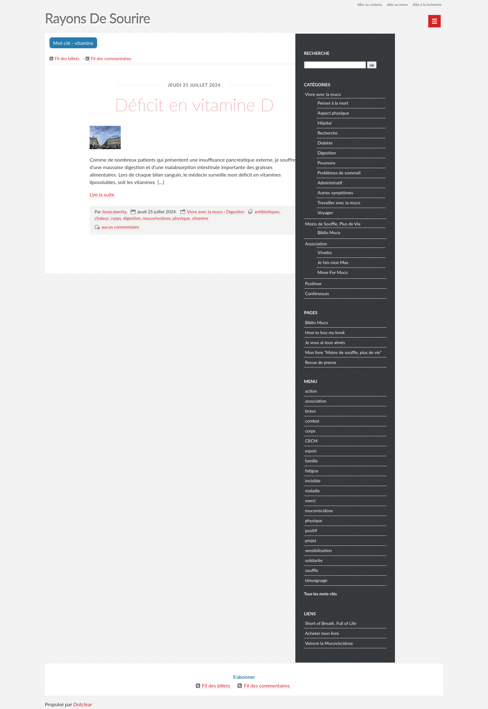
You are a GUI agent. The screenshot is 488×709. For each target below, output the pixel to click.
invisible (362, 479)
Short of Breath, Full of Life (380, 622)
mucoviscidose (157, 218)
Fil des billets (67, 59)
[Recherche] (383, 64)
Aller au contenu (364, 4)
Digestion (235, 212)
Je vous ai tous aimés (374, 341)
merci (359, 499)
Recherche (365, 52)
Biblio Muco (378, 231)
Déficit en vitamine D (194, 104)
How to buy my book (374, 331)
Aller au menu (393, 4)
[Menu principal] (434, 21)
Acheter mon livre (371, 632)
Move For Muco (382, 271)
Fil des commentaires (112, 59)
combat (361, 420)
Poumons (375, 162)
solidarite (363, 559)
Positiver (362, 282)
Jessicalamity (114, 212)
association (364, 400)
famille (360, 459)
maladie (361, 489)
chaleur (102, 218)
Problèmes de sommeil (388, 172)
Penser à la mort (382, 102)
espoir (360, 449)
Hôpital (374, 122)
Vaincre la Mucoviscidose (378, 642)
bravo (359, 410)
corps (115, 218)
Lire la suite (102, 195)
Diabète (374, 142)
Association (365, 242)
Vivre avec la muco (205, 212)
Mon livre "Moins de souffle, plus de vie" (392, 351)
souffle (360, 569)
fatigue (361, 469)
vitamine (200, 218)
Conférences (366, 292)
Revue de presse (369, 361)
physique (181, 218)
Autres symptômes (384, 192)
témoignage (365, 579)
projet (359, 539)
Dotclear (82, 703)
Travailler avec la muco (388, 202)
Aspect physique (382, 112)
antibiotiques (267, 212)
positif (360, 529)
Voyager (374, 212)
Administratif (379, 182)
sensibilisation (367, 549)
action (360, 390)
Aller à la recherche (425, 4)
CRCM (360, 439)
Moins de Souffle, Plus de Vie (382, 222)
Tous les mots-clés (369, 592)
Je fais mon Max (382, 261)
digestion (132, 218)
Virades (374, 251)
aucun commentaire (120, 227)
